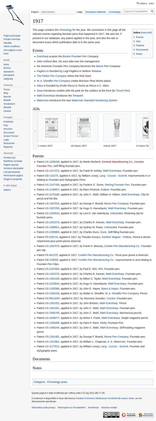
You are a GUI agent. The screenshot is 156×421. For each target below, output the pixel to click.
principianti (8, 75)
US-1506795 (52, 312)
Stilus (40, 85)
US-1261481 (52, 336)
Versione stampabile (13, 168)
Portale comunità (11, 39)
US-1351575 (52, 273)
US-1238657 (52, 189)
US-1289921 (52, 227)
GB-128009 (51, 259)
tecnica (6, 68)
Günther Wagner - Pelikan (117, 237)
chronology (65, 29)
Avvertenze (93, 407)
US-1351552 (52, 303)
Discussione (47, 11)
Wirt (100, 268)
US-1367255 (52, 208)
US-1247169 (52, 184)
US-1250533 (52, 213)
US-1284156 (52, 293)
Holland (47, 61)
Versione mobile (109, 407)
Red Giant (85, 75)
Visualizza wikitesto (95, 11)
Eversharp (42, 56)
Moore (99, 66)
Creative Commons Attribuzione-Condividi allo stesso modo (105, 398)
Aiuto (5, 53)
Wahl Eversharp (46, 95)
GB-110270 (51, 175)
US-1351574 (52, 222)
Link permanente (11, 172)
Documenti (8, 132)
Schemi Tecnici (10, 136)
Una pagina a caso (12, 50)
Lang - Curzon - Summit (113, 175)
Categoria (39, 381)
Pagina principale (11, 35)
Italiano (7, 190)
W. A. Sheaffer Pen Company (53, 80)
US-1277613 (52, 346)
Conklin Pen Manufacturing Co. (122, 246)
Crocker (110, 298)
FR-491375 (51, 255)
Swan (40, 90)
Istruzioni (7, 129)
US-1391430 (52, 278)
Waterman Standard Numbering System (94, 100)
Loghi (6, 139)
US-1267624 (52, 203)
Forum (6, 89)
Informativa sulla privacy (43, 407)
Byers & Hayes (109, 288)
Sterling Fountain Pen (117, 184)
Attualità (7, 43)
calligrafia (8, 79)
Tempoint (78, 95)
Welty (103, 322)
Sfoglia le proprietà (12, 179)
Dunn (103, 232)
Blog (5, 93)
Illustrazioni (9, 143)
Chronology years (57, 381)
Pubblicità (8, 121)
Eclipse (105, 189)
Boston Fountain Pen (75, 56)
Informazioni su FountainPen (72, 407)
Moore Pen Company (116, 203)
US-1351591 (52, 308)
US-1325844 (52, 283)
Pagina (34, 11)
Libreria (7, 111)
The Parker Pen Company (51, 75)
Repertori (8, 147)
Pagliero (41, 71)
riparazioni (8, 71)
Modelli (6, 100)
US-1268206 (52, 161)
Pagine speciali (10, 165)
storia (6, 64)
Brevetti (7, 107)
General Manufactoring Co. (117, 161)
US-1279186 (52, 194)
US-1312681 (52, 341)
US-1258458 (52, 322)
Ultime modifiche (11, 46)
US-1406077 (52, 317)
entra (151, 3)
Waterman (42, 100)
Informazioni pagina (13, 175)
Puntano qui (9, 157)
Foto (5, 125)
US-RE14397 (52, 298)
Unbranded (116, 213)
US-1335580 (52, 288)
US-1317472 (52, 170)
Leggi (79, 11)
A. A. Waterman (117, 341)
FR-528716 (51, 237)
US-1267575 (52, 246)
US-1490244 (52, 327)
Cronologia (114, 11)
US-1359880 (52, 232)
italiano (143, 3)
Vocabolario (9, 104)
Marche (7, 96)
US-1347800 (52, 268)
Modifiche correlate (12, 161)
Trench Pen (122, 90)
